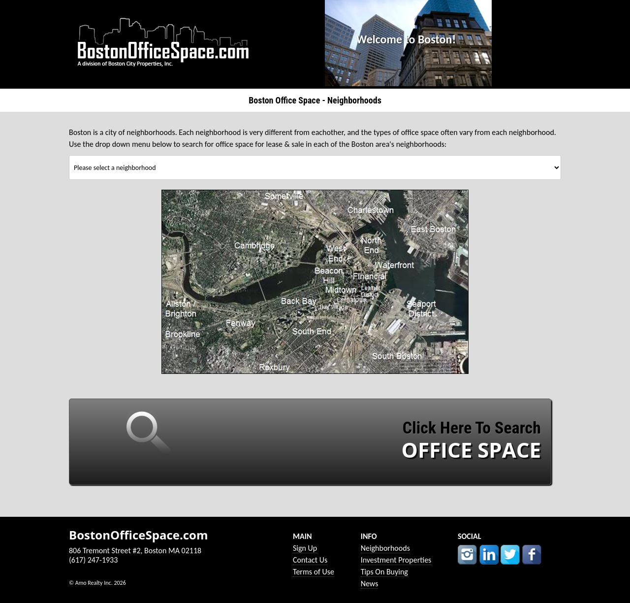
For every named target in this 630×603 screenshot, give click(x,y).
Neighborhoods (385, 548)
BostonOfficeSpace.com (138, 535)
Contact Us (310, 560)
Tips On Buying (384, 571)
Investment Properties (396, 560)
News (369, 583)
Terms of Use (313, 571)
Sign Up (305, 548)
